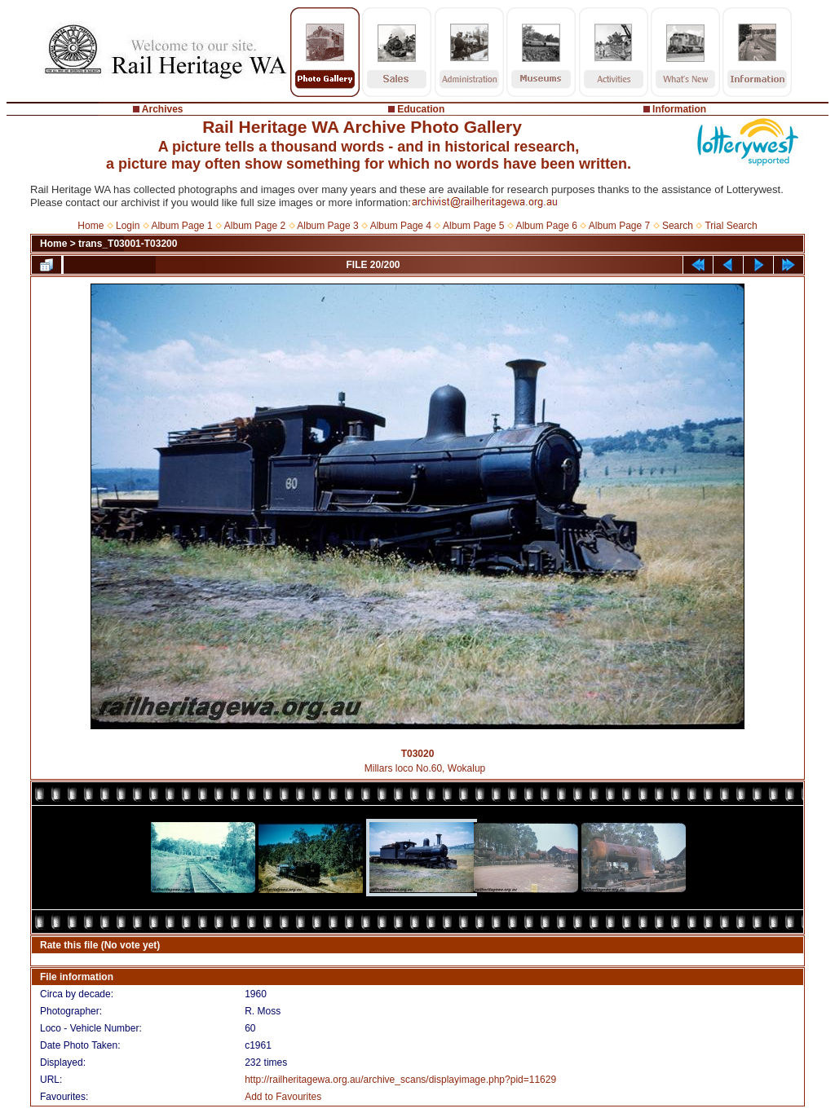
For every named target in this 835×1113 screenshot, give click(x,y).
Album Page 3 (327, 225)
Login (127, 225)
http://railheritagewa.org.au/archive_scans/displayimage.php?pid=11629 (400, 1079)
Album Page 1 (181, 225)
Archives (162, 109)
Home (90, 225)
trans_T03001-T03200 (127, 243)
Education (420, 109)
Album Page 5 (473, 225)
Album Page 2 (254, 225)
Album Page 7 (619, 225)
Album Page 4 (400, 225)
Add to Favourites (283, 1096)
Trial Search (731, 225)
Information (679, 109)
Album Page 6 (546, 225)
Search (677, 225)
